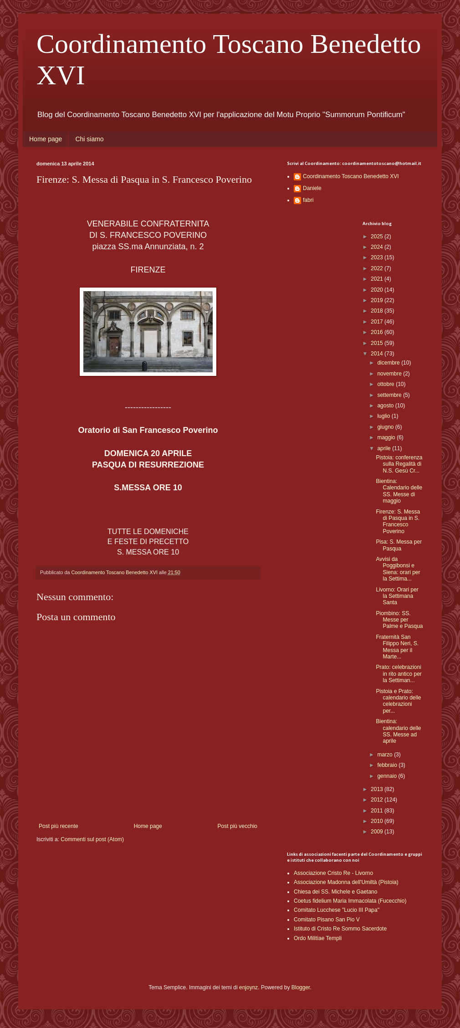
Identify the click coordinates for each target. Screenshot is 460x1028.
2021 (377, 279)
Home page (45, 139)
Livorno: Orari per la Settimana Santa (397, 596)
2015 (377, 343)
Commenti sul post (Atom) (92, 839)
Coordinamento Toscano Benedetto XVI (351, 176)
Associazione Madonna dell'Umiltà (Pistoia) (346, 882)
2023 (377, 257)
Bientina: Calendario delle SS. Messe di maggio (399, 491)
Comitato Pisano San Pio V (327, 919)
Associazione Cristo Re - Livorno (333, 873)
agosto (386, 405)
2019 (377, 300)
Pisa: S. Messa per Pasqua (399, 545)
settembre (390, 395)
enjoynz (248, 987)
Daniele (312, 188)
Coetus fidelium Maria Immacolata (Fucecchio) (350, 901)
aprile (384, 448)
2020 (377, 290)
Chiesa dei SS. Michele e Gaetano (335, 892)
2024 (377, 247)
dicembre (389, 363)
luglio (384, 416)
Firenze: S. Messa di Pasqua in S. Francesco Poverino (398, 522)
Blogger (300, 987)
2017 (377, 322)
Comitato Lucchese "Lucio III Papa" (336, 910)
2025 (377, 236)
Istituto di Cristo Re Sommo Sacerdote (340, 928)
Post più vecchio (237, 826)
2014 (377, 353)
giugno (386, 427)
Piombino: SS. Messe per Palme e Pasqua (399, 620)
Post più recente (58, 826)
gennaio (387, 776)
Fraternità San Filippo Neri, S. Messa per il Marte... (397, 647)
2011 (377, 810)
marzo (385, 754)
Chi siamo (89, 139)
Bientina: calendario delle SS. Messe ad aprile (398, 731)
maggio (387, 437)
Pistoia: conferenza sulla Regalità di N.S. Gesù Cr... (399, 464)
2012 (377, 800)
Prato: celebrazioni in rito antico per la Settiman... (398, 674)
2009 (377, 831)
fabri (308, 200)
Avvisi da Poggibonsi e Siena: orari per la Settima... (398, 569)
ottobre (386, 384)
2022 (377, 268)
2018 (377, 311)
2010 (377, 821)
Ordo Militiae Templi (318, 938)
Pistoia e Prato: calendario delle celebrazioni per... (398, 701)
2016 (377, 332)
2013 (377, 789)
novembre (390, 373)
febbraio (388, 765)
